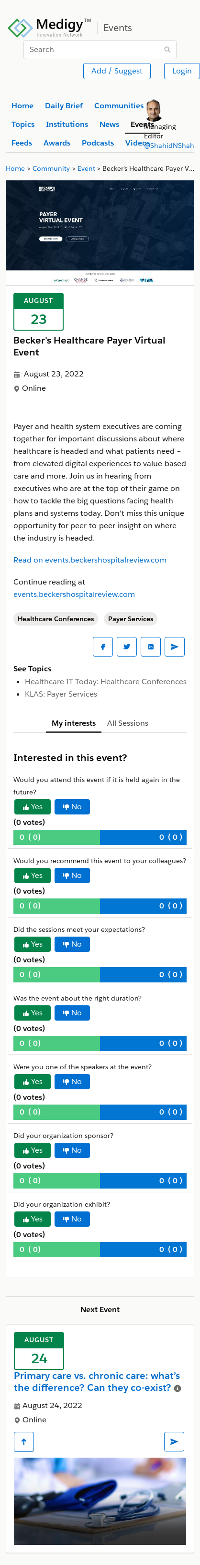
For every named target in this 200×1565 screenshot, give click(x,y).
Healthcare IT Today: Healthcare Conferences (106, 682)
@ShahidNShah (169, 145)
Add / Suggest (117, 71)
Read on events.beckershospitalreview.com (90, 560)
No (72, 807)
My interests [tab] (74, 723)
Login (182, 71)
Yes (32, 807)
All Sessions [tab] (127, 723)
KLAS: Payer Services (61, 694)
